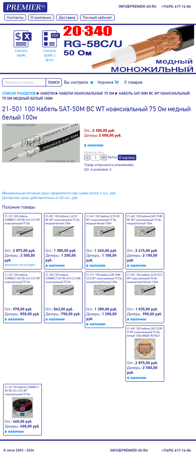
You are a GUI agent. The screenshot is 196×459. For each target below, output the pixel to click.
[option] (128, 49)
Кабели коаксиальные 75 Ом (86, 93)
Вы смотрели (76, 82)
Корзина (120, 82)
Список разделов (19, 93)
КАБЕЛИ (47, 93)
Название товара (19, 82)
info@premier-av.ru (137, 6)
